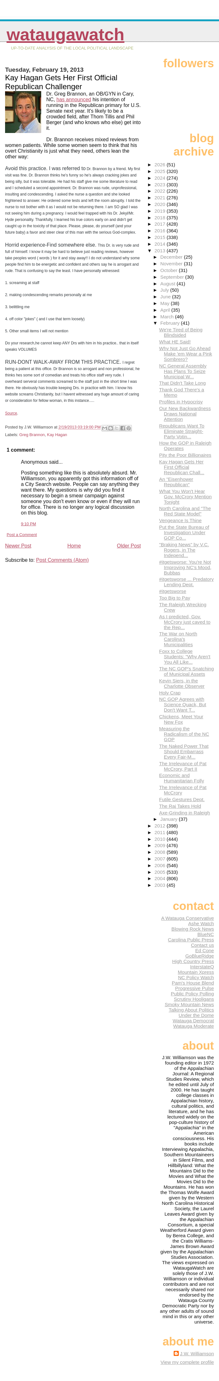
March (167, 316)
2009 (161, 845)
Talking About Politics (191, 1010)
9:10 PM (28, 523)
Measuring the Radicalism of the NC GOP (184, 734)
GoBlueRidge (199, 956)
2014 (161, 244)
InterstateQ (202, 966)
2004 (161, 878)
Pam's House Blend (193, 983)
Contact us (202, 945)
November (172, 263)
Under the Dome (196, 1015)
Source (11, 413)
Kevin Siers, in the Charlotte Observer (181, 683)
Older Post (129, 545)
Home (74, 545)
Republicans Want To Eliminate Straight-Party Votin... (181, 431)
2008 (161, 852)
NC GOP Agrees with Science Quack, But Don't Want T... (182, 704)
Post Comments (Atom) (62, 560)
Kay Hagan (57, 434)
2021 (161, 197)
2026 (161, 164)
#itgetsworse (172, 591)
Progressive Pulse (194, 988)
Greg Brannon (32, 434)
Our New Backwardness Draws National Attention (185, 414)
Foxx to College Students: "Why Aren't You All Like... (184, 656)
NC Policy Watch (196, 977)
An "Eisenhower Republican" (176, 481)
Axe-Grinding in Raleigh (184, 812)
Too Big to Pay (174, 598)
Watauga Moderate (193, 1026)
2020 (161, 204)
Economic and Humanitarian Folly (181, 778)
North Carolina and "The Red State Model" (185, 511)
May (165, 303)
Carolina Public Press (191, 939)
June (166, 296)
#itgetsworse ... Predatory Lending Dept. (186, 581)
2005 (161, 872)
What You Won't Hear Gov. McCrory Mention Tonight (185, 496)
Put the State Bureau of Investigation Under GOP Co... (184, 532)
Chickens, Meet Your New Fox (181, 719)
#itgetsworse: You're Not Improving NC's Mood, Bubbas (185, 567)
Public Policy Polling (192, 993)
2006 (161, 865)
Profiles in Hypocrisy (181, 401)
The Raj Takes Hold (180, 806)
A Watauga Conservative (187, 918)
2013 (161, 250)
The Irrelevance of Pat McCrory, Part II (182, 766)
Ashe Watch (201, 923)
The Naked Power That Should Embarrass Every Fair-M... (184, 751)
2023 (161, 184)
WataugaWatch (66, 34)
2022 (161, 191)
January (169, 819)
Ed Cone (204, 950)
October (169, 270)
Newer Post (18, 545)
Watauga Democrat (193, 1020)
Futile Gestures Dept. (182, 799)
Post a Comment (22, 534)
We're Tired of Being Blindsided (181, 332)
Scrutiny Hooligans (194, 999)
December (172, 257)
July (165, 290)
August (168, 283)
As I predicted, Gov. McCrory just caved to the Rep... (184, 622)
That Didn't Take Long (182, 383)
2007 (161, 858)
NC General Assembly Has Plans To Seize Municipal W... (182, 371)
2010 (161, 839)
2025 (161, 171)
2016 (161, 230)
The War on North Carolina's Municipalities (178, 639)
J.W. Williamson (197, 1353)
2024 (161, 178)
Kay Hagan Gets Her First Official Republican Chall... (181, 467)
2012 (161, 825)
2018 (161, 217)
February (170, 323)
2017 (161, 224)
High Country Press (193, 961)
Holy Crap (170, 692)
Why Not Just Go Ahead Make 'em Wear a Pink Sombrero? (185, 354)
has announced (73, 99)
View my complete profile (187, 1362)
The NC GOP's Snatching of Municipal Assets (186, 671)
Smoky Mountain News (189, 1004)
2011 (161, 832)
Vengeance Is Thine (180, 520)
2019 (161, 211)
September (172, 277)
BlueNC (205, 934)
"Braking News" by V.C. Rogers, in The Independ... (184, 550)
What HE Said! (175, 341)
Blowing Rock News (192, 929)
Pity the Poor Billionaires (185, 455)
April (165, 310)
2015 (161, 237)
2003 (161, 885)
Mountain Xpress (196, 972)
